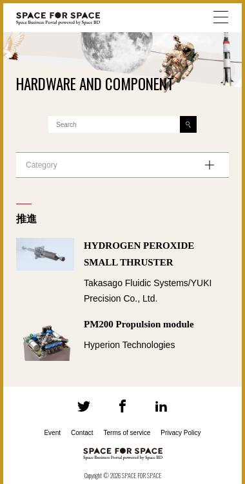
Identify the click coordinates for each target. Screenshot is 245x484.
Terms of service (127, 432)
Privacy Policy (181, 432)
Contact (82, 432)
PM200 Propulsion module (139, 324)
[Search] (188, 124)
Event (52, 432)
